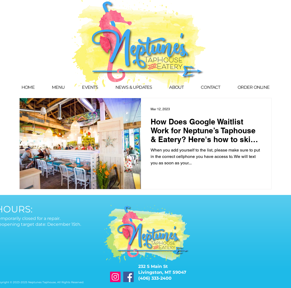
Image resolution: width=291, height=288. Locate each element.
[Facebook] (128, 277)
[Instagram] (115, 277)
